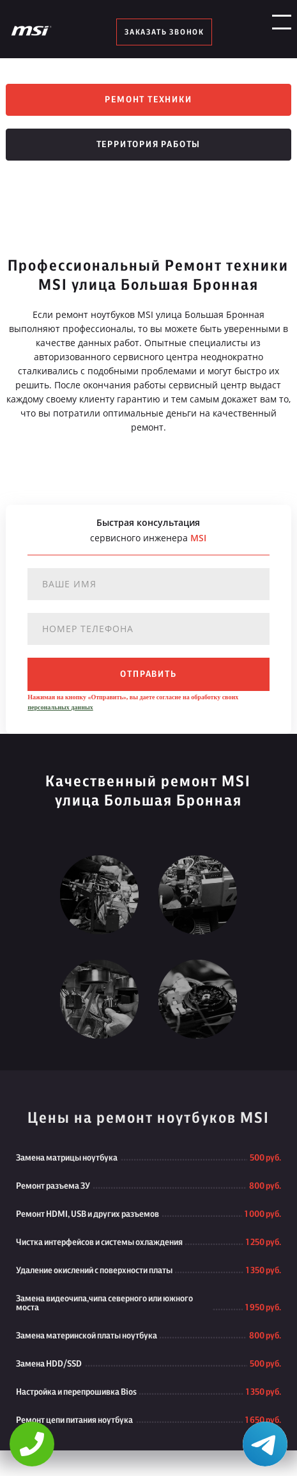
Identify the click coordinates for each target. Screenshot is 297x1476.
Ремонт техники (148, 99)
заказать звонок (164, 32)
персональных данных (60, 707)
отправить (148, 674)
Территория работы (148, 144)
